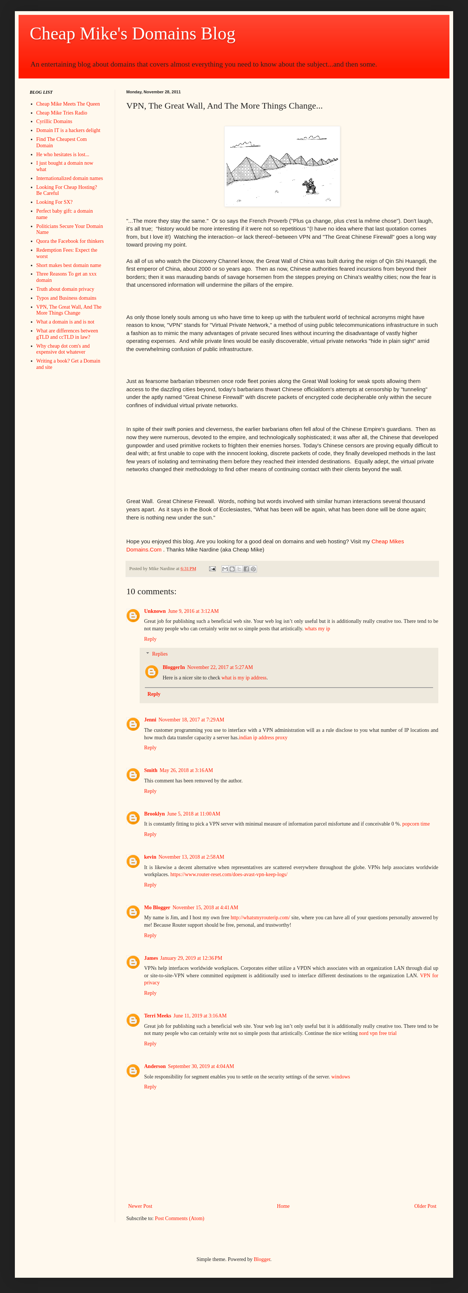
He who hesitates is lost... (63, 154)
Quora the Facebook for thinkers (70, 241)
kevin (150, 857)
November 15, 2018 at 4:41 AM (205, 907)
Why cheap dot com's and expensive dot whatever (63, 349)
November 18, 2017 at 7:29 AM (191, 720)
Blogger (262, 1259)
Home (283, 1206)
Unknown (155, 611)
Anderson (155, 1066)
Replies (160, 654)
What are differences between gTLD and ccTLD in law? (67, 334)
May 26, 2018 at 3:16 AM (186, 770)
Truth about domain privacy (65, 289)
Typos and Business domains (66, 298)
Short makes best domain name (68, 265)
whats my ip (317, 628)
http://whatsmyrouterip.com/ (260, 917)
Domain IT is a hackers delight (68, 130)
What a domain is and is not (65, 322)
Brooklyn (154, 814)
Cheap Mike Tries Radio (61, 113)
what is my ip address (243, 678)
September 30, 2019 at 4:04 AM (201, 1066)
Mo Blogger (157, 907)
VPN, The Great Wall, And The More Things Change (69, 310)
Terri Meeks (157, 1016)
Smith (150, 770)
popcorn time (416, 824)
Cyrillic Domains (54, 121)
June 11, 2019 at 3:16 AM (200, 1016)
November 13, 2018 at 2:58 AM (191, 857)
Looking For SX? (54, 202)
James (151, 958)
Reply (150, 639)
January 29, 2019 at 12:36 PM (191, 958)
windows (340, 1077)
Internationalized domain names (69, 178)
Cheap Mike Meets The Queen (68, 104)
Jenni (150, 720)
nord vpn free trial (377, 1033)
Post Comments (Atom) (179, 1218)
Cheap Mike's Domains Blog (132, 33)
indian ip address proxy (263, 737)
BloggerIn (174, 667)
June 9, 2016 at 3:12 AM (193, 611)
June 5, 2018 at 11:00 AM (193, 814)
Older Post (426, 1206)
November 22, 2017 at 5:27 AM (220, 667)
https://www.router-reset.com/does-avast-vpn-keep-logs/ (228, 874)
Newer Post (140, 1206)
